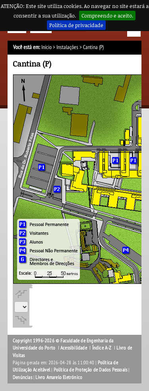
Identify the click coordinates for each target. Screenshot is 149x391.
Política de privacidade (76, 25)
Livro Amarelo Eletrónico (58, 377)
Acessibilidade (73, 348)
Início (46, 47)
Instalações (67, 47)
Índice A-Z (102, 348)
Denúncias (22, 377)
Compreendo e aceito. (107, 15)
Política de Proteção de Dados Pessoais (91, 370)
